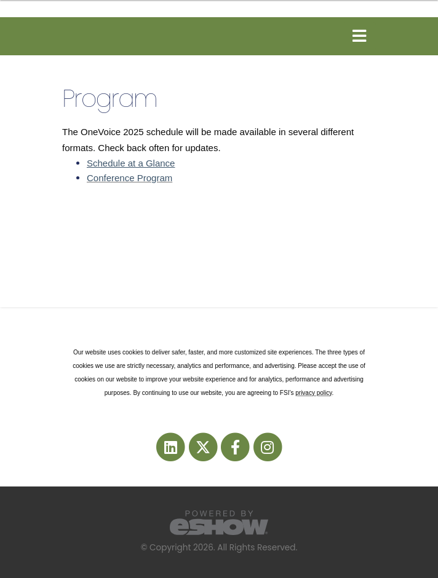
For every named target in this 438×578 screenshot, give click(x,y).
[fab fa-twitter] (204, 446)
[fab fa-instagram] (267, 446)
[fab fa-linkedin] (172, 446)
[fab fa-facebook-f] (236, 446)
